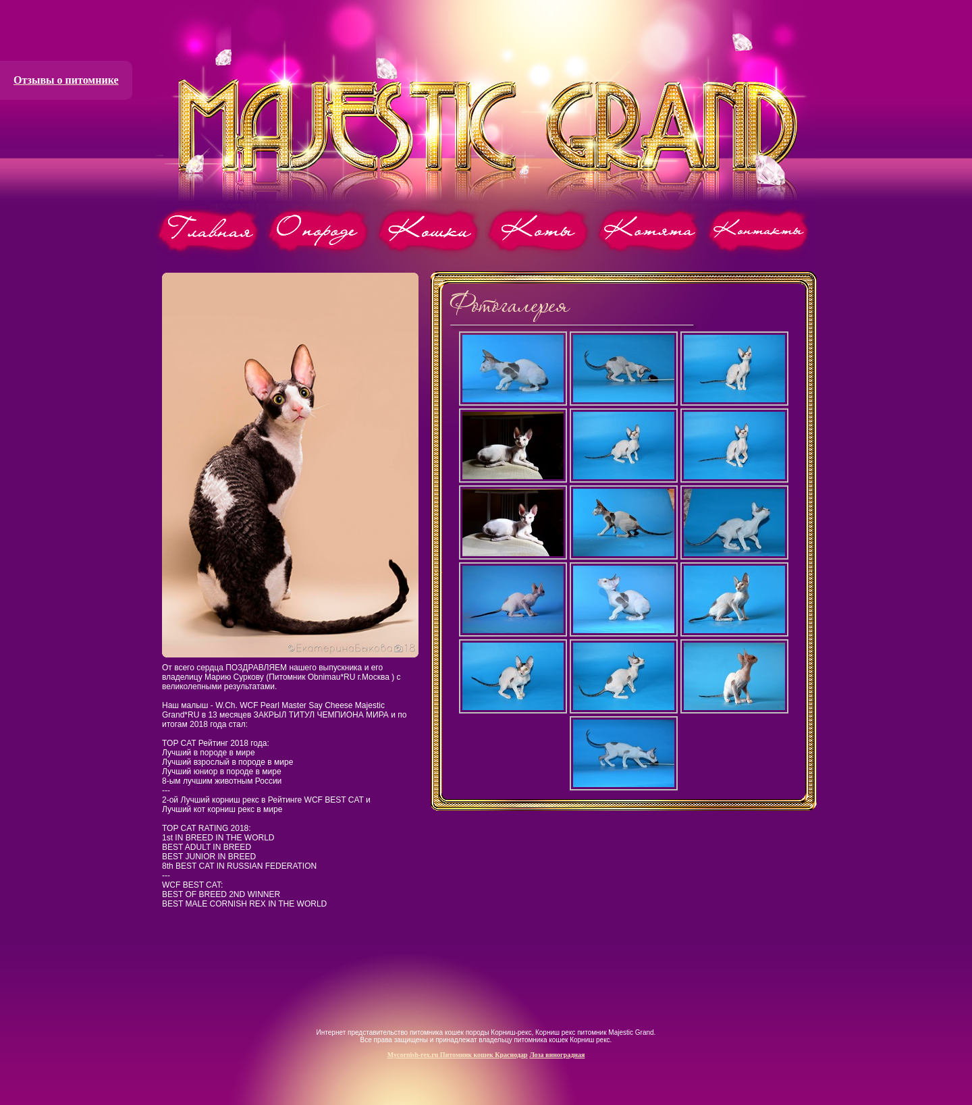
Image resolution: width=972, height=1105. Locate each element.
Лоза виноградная (557, 1054)
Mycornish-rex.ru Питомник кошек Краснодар (457, 1054)
